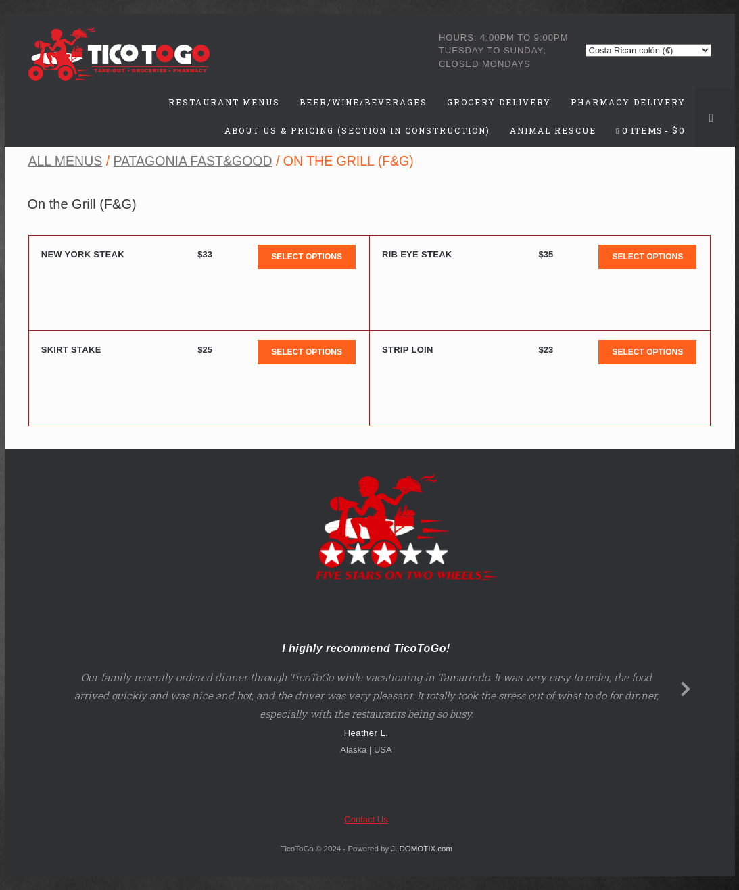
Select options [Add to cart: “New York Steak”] (306, 257)
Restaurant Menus (224, 102)
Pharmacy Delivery (628, 102)
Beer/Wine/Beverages (363, 102)
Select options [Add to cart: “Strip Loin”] (647, 352)
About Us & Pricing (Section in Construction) (357, 130)
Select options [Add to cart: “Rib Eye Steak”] (647, 257)
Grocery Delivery (499, 102)
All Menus (65, 160)
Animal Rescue (553, 130)
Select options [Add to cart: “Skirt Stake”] (306, 352)
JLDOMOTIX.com (421, 849)
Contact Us (365, 819)
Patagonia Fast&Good (192, 160)
